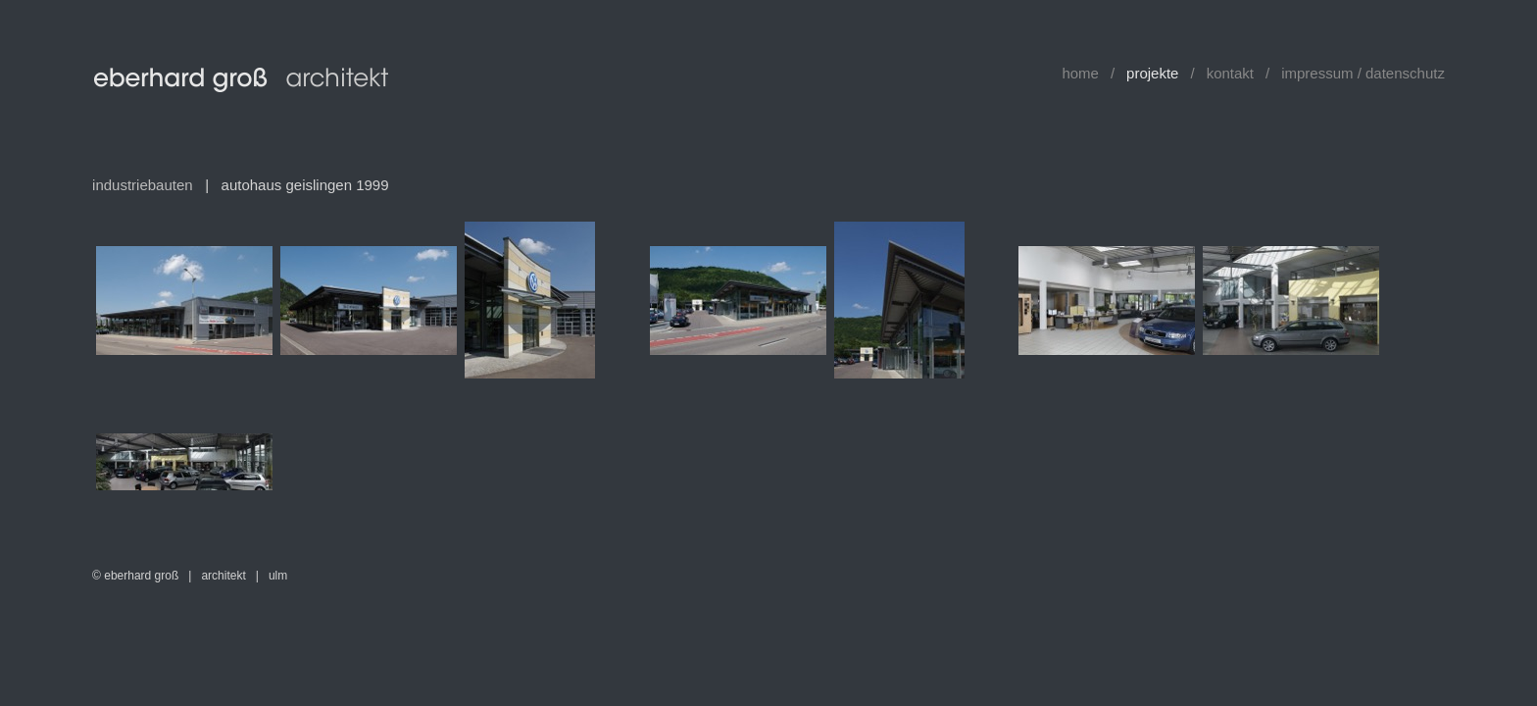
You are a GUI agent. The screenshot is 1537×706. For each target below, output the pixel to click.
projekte (1152, 73)
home (1080, 73)
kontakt (1230, 73)
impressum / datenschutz (1363, 73)
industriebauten (142, 184)
